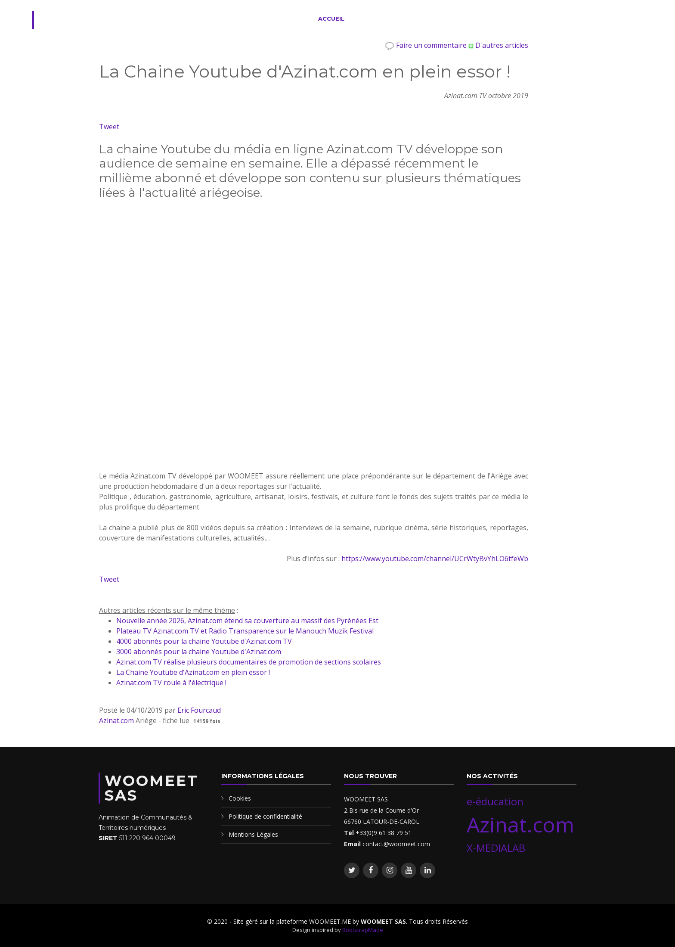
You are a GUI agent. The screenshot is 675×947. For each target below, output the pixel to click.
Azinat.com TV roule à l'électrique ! (171, 682)
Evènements (418, 18)
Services (371, 18)
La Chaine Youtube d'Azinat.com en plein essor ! (193, 672)
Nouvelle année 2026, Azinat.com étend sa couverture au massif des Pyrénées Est (247, 620)
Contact (564, 18)
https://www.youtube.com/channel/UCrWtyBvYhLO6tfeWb (434, 558)
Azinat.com (116, 720)
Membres (465, 18)
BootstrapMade (362, 930)
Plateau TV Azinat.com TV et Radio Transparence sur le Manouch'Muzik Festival (245, 631)
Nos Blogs (510, 18)
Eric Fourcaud (199, 710)
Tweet (109, 126)
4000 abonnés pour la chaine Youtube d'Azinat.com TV (204, 641)
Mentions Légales (253, 834)
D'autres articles (498, 45)
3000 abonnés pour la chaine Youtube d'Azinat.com (198, 651)
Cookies (240, 798)
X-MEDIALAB (496, 848)
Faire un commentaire (426, 45)
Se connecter (615, 18)
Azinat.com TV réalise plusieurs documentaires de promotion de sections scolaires (248, 662)
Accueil (331, 18)
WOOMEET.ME (101, 20)
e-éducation (495, 801)
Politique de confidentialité (265, 816)
